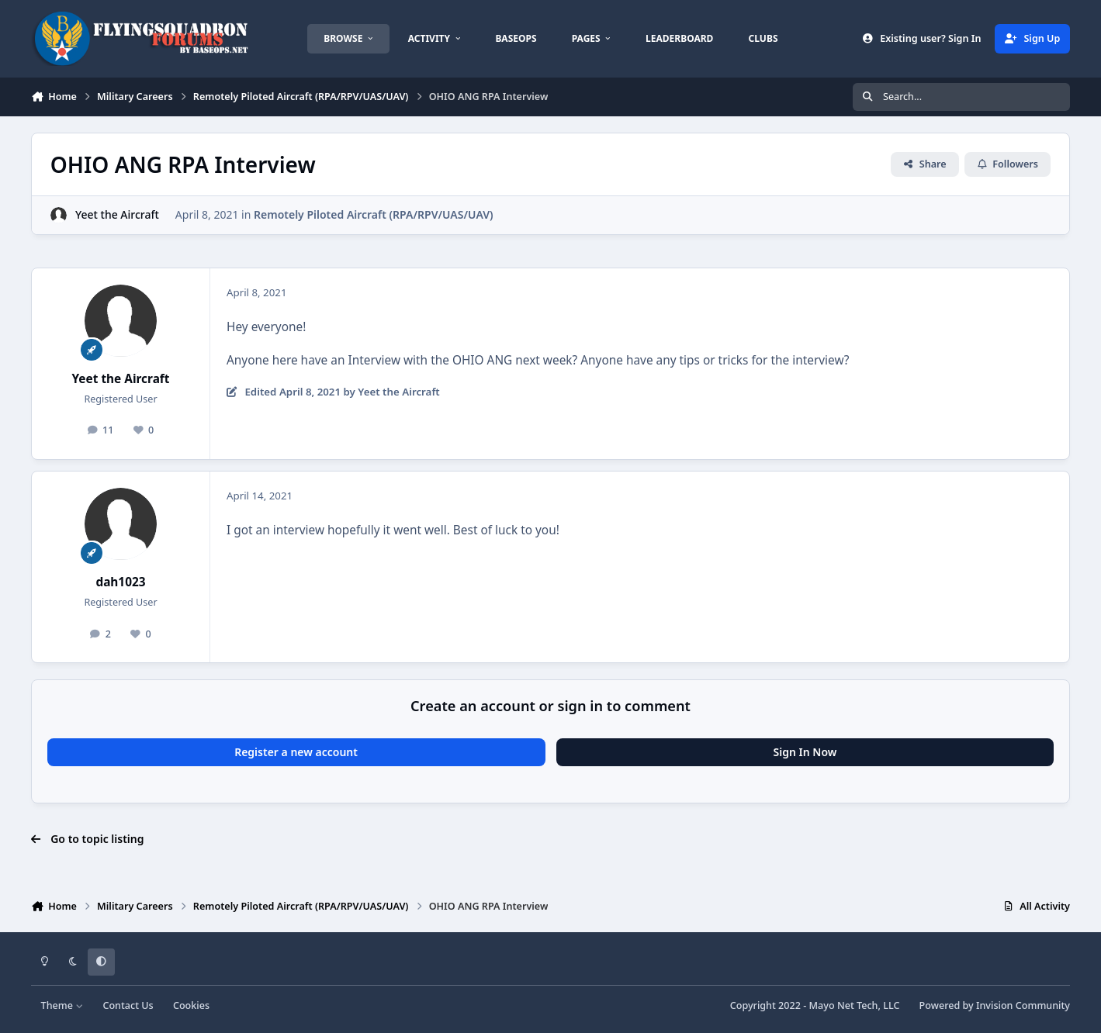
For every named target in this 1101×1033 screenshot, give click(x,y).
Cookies (191, 1005)
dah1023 (120, 582)
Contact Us (127, 1005)
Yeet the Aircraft (117, 214)
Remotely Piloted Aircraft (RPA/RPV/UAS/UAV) (373, 214)
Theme (62, 1005)
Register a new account (296, 752)
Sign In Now (805, 752)
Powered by (994, 1005)
